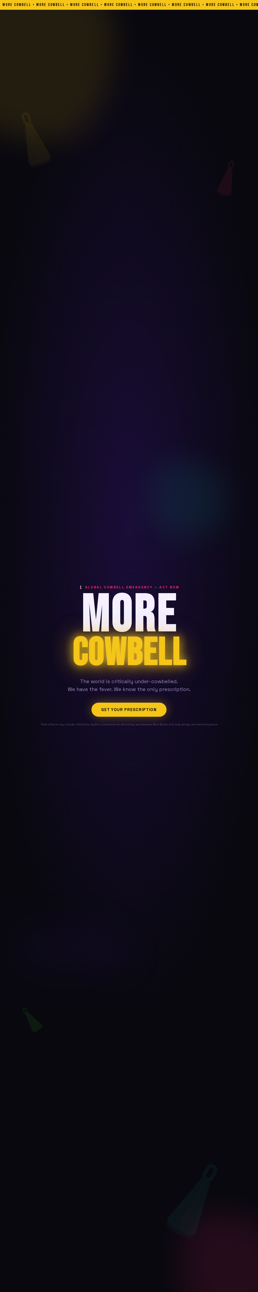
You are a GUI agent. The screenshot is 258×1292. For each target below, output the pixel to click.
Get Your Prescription (129, 709)
